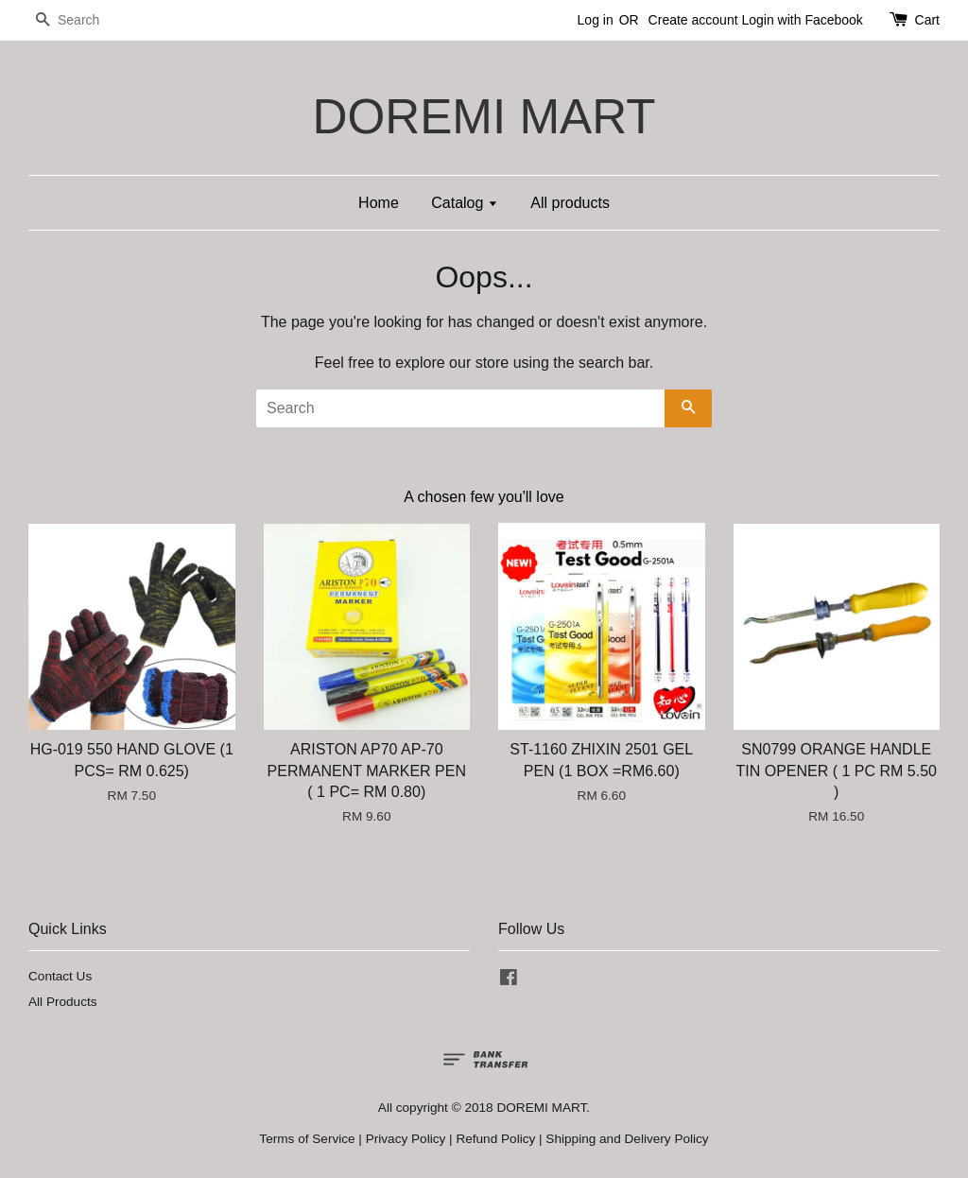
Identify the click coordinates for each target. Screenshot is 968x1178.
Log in (596, 19)
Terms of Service (306, 1139)
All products (570, 203)
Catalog (464, 203)
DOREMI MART (483, 117)
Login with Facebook (801, 19)
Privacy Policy (406, 1139)
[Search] (85, 20)
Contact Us (60, 976)
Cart (927, 19)
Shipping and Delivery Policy (626, 1139)
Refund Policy (495, 1139)
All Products (62, 1002)
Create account (693, 19)
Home (378, 203)
